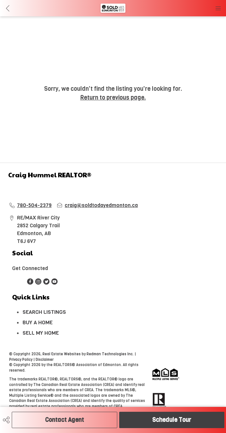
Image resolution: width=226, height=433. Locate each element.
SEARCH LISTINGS (44, 312)
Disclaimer (45, 359)
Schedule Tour (171, 420)
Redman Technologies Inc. (111, 354)
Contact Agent (64, 420)
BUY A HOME (38, 322)
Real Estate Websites (62, 354)
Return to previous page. (113, 98)
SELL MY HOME (41, 332)
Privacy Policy (20, 359)
